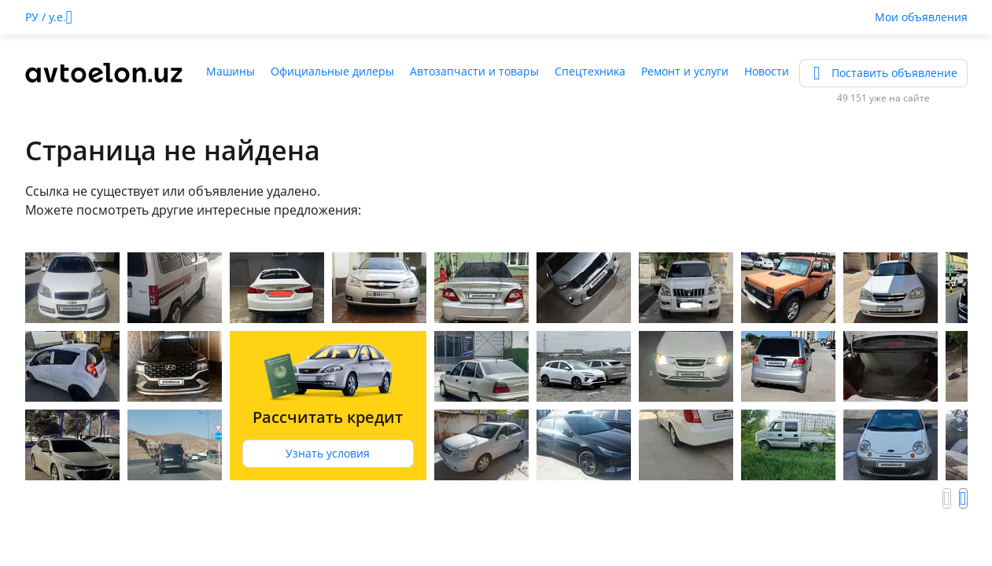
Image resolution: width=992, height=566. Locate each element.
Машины (230, 71)
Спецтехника (590, 71)
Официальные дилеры (332, 71)
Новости (766, 71)
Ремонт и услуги (684, 71)
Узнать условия (328, 453)
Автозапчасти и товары (474, 71)
